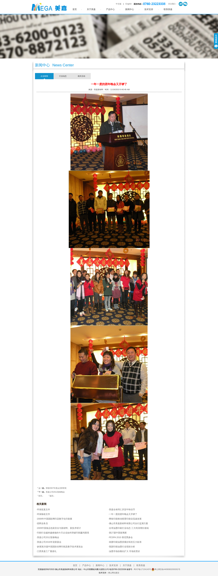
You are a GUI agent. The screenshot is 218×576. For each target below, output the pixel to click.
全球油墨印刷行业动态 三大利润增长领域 (129, 528)
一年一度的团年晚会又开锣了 (123, 514)
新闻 (43, 504)
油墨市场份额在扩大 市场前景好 (124, 551)
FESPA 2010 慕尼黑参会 (121, 537)
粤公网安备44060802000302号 (167, 569)
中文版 (118, 4)
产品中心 (110, 9)
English (129, 4)
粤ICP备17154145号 (142, 569)
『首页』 (40, 496)
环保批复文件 (43, 509)
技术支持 (148, 9)
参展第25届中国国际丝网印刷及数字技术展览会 (60, 546)
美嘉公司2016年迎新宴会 (49, 542)
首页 (74, 9)
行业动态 (63, 76)
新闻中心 (129, 9)
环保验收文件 (43, 514)
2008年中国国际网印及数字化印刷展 (54, 519)
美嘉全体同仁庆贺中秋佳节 (122, 509)
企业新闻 (44, 76)
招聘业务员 (42, 523)
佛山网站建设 (113, 573)
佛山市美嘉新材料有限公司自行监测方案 (128, 523)
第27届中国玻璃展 (118, 532)
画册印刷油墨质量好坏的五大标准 (125, 542)
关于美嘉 (91, 9)
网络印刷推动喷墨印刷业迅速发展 (125, 519)
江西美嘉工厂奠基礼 (47, 551)
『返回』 (51, 496)
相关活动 (81, 76)
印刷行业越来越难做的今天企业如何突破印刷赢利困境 (63, 532)
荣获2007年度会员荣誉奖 (56, 488)
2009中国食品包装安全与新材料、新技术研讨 (59, 528)
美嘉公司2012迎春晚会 (55, 492)
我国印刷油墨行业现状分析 (122, 546)
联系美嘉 (168, 9)
